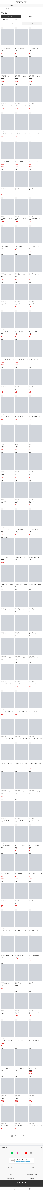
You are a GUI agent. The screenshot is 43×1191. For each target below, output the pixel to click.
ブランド (11, 5)
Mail (31, 1153)
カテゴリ (32, 5)
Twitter (21, 1153)
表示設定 (32, 16)
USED (31, 23)
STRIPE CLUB (21, 2)
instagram (17, 1153)
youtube (26, 1153)
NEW (11, 23)
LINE (12, 1153)
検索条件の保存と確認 (11, 19)
